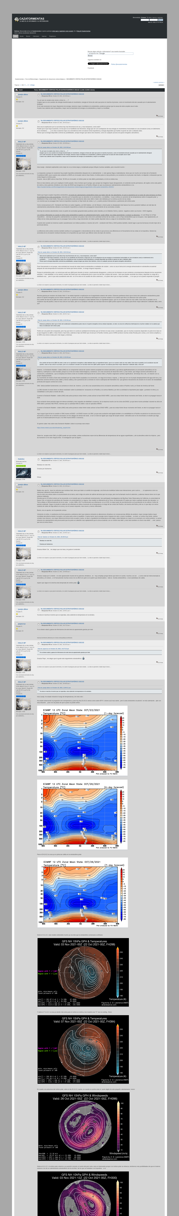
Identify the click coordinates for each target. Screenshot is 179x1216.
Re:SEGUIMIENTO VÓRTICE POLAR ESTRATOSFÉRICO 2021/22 (62, 94)
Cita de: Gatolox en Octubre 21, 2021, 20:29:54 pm (53, 537)
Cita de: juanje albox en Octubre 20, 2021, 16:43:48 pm (54, 147)
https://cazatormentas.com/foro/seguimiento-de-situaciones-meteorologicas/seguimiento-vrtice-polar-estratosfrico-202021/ (75, 187)
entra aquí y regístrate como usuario (62, 31)
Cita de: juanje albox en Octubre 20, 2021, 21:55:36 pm (54, 320)
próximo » (161, 82)
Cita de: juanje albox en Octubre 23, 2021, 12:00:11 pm (54, 687)
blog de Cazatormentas (83, 31)
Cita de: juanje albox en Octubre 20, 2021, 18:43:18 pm (54, 252)
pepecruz (22, 624)
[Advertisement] (89, 8)
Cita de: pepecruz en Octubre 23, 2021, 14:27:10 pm (53, 648)
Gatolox (21, 459)
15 (28, 85)
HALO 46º (22, 142)
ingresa (154, 17)
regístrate (160, 17)
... (26, 85)
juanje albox (23, 94)
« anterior (155, 82)
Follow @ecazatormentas (119, 64)
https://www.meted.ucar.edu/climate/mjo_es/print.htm (53, 427)
